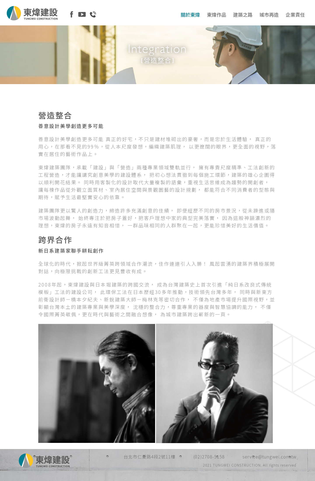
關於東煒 (190, 14)
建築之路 (242, 14)
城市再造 (269, 14)
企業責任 (295, 14)
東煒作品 (216, 14)
